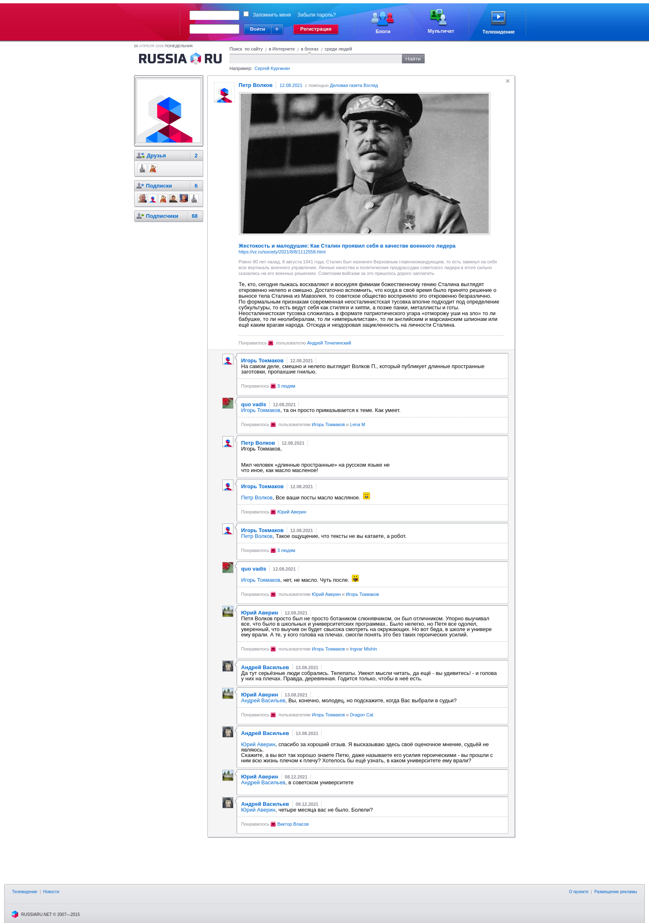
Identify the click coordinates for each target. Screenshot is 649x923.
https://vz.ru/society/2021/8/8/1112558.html (282, 251)
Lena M (357, 424)
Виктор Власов (293, 824)
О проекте (579, 891)
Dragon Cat (361, 714)
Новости (51, 891)
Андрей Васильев (263, 700)
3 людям (286, 385)
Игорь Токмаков (261, 410)
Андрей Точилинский (329, 342)
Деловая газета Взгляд (354, 85)
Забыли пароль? (317, 15)
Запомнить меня (272, 15)
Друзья (156, 155)
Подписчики (162, 216)
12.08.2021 (290, 85)
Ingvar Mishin (363, 648)
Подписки (159, 186)
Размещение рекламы (615, 891)
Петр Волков (257, 497)
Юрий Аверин (291, 511)
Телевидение (24, 891)
